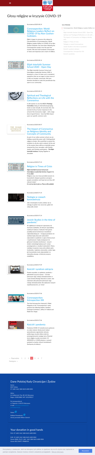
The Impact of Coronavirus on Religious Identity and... (78, 37)
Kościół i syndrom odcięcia (40, 269)
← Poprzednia (14, 358)
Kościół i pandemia (36, 325)
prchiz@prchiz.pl (15, 407)
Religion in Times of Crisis (39, 166)
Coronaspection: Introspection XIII (74, 51)
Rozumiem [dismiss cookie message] (85, 451)
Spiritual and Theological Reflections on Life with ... (79, 35)
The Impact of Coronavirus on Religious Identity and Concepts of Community (40, 131)
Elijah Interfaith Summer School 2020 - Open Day (78, 32)
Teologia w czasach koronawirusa (73, 44)
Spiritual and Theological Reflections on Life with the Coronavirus (40, 98)
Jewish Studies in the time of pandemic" (75, 46)
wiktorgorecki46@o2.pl (21, 405)
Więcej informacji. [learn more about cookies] (58, 452)
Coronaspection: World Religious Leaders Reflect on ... (79, 28)
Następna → (13, 361)
